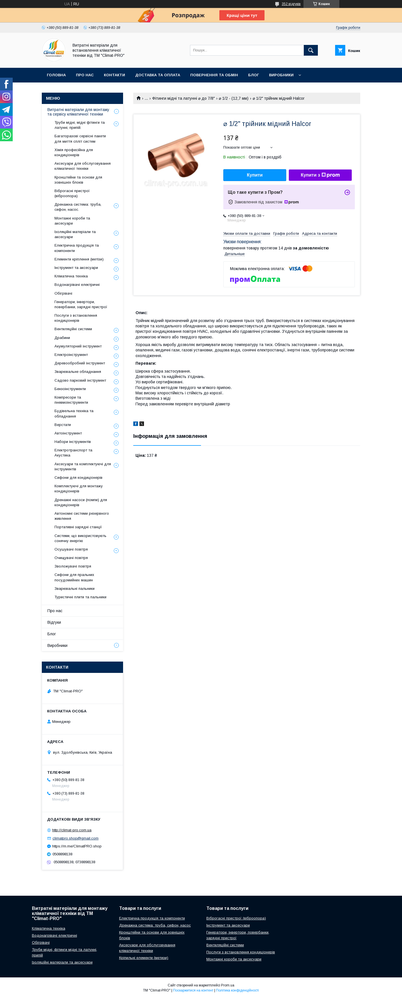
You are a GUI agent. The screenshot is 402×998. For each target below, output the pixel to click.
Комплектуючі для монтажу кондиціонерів (78, 488)
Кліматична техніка (71, 276)
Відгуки (54, 622)
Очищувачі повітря (71, 558)
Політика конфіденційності (237, 990)
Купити (255, 175)
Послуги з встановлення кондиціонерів (75, 318)
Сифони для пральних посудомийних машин (74, 577)
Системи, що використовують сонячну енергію (80, 538)
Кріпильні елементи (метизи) (143, 958)
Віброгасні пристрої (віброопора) (72, 193)
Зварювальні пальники (74, 588)
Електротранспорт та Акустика (73, 452)
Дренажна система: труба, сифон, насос (155, 925)
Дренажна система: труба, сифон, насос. (77, 207)
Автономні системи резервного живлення (81, 516)
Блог (253, 75)
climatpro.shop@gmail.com (76, 838)
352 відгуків (291, 4)
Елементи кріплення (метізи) (79, 259)
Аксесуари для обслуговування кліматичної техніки (82, 166)
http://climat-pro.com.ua (71, 830)
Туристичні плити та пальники (80, 597)
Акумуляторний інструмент (78, 346)
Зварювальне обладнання (77, 371)
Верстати (62, 425)
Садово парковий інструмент (80, 380)
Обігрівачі (63, 293)
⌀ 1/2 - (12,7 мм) (233, 98)
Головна (56, 75)
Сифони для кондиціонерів (78, 477)
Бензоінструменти (70, 389)
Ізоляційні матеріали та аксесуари (75, 234)
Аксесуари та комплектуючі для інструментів (82, 466)
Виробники (281, 75)
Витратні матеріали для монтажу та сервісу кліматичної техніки (78, 111)
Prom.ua (227, 985)
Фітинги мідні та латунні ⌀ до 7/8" (183, 98)
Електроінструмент (71, 355)
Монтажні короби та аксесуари (72, 220)
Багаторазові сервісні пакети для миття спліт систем (80, 138)
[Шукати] (311, 50)
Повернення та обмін (214, 75)
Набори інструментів (72, 442)
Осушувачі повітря (71, 549)
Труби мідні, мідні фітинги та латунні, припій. (79, 125)
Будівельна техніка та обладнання (73, 413)
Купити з (320, 175)
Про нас (85, 75)
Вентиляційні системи (73, 329)
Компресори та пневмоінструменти (71, 400)
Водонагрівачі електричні (77, 284)
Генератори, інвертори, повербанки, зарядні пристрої (80, 304)
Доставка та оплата (157, 75)
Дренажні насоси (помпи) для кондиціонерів (80, 502)
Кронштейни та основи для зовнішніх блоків (78, 179)
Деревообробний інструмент (79, 363)
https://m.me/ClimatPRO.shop (77, 846)
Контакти (114, 75)
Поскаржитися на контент (193, 990)
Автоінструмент (68, 433)
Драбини (62, 338)
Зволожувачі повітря (72, 566)
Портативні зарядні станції (78, 527)
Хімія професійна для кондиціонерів (73, 152)
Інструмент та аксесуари (76, 268)
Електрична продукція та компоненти (76, 248)
